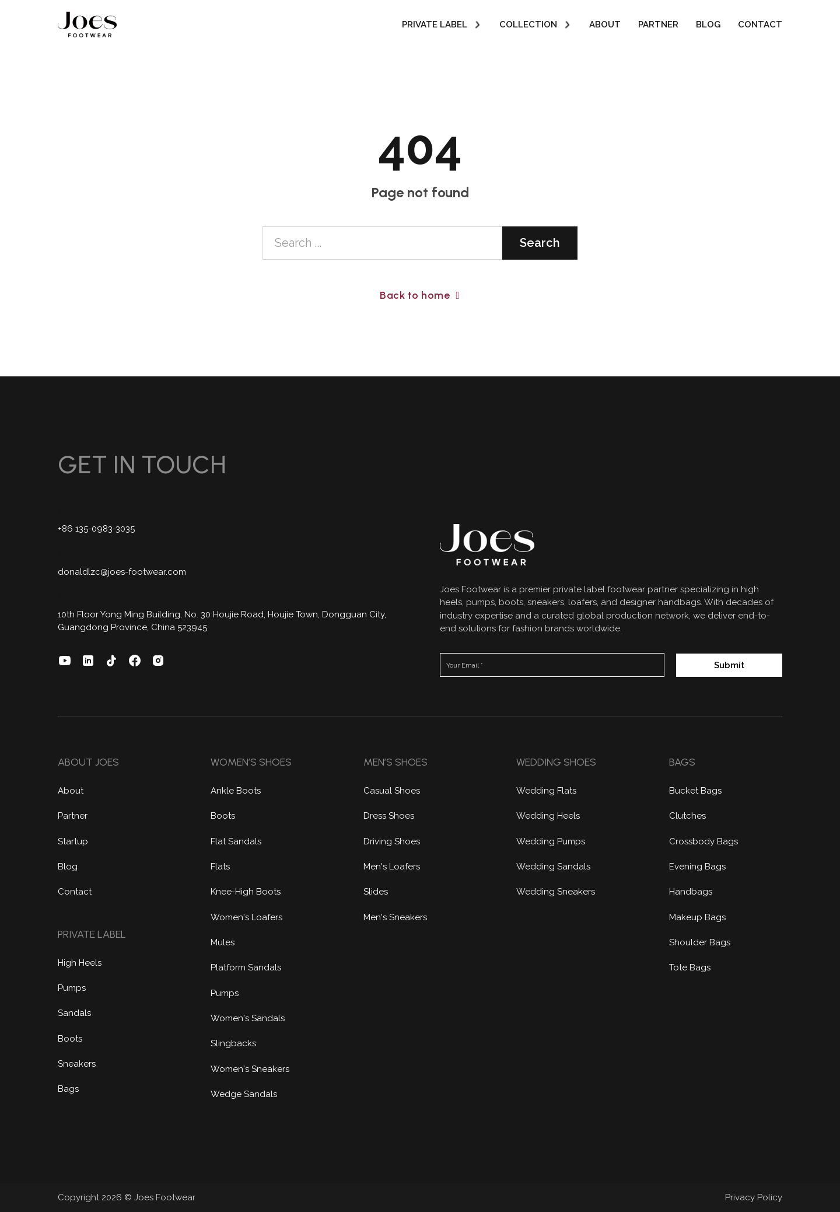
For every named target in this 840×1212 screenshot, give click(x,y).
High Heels (80, 963)
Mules (223, 942)
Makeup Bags (697, 917)
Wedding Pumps (550, 841)
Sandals (74, 1013)
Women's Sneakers (250, 1069)
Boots (70, 1038)
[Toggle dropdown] (477, 24)
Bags (68, 1089)
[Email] (552, 665)
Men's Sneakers (395, 917)
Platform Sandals (246, 967)
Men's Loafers (391, 866)
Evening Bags (697, 866)
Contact (760, 24)
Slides (375, 891)
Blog (708, 24)
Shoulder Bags (699, 942)
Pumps (72, 988)
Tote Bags (689, 967)
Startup (73, 841)
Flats (220, 866)
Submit (729, 665)
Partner (658, 24)
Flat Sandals (236, 841)
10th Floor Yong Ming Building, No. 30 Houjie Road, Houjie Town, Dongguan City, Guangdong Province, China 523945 (222, 621)
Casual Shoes (391, 790)
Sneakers (77, 1064)
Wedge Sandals (244, 1094)
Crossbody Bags (703, 841)
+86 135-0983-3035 (96, 528)
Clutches (687, 816)
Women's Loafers (246, 917)
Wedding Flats (546, 790)
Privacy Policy (753, 1197)
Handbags (690, 891)
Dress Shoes (388, 816)
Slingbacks (233, 1043)
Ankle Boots (236, 790)
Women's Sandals (248, 1018)
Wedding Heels (548, 816)
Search (540, 243)
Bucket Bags (695, 790)
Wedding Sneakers (555, 891)
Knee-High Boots (246, 891)
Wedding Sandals (553, 866)
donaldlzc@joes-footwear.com (122, 572)
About (605, 24)
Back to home (420, 295)
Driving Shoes (391, 841)
